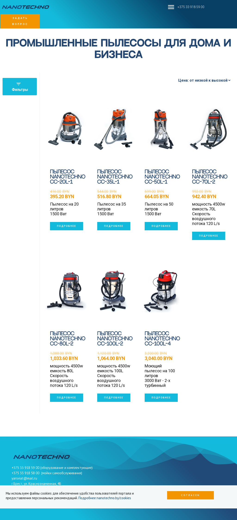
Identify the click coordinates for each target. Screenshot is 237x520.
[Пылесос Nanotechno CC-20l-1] (66, 129)
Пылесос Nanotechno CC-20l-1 (67, 177)
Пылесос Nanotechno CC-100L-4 (162, 338)
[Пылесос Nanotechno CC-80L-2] (66, 291)
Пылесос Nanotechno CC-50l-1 (162, 177)
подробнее (66, 226)
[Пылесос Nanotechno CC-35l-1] (114, 129)
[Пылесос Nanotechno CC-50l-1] (161, 129)
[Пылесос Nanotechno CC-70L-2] (208, 129)
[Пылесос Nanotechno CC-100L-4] (161, 291)
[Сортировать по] (204, 80)
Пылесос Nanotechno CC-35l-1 (114, 177)
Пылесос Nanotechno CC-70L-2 (209, 177)
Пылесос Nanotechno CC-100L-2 (114, 338)
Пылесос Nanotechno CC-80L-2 (67, 338)
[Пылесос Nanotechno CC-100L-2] (114, 291)
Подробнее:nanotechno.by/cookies (104, 498)
